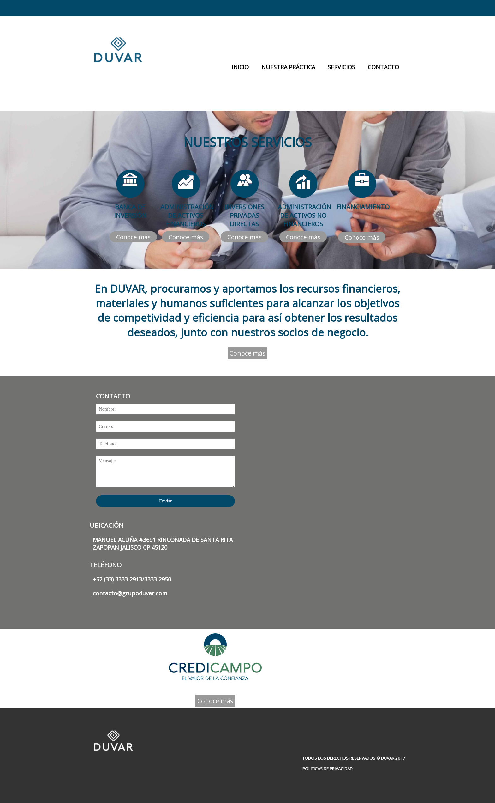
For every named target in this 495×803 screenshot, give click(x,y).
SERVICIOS (341, 67)
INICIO (240, 67)
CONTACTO (383, 67)
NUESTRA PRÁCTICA (288, 67)
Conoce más (133, 237)
